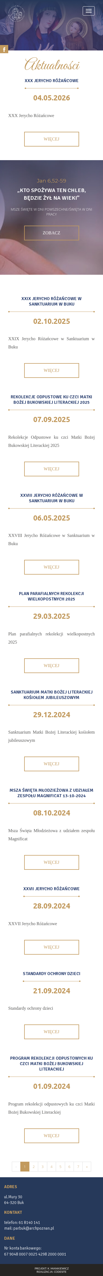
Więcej (51, 139)
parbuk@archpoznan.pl (33, 1228)
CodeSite (60, 1271)
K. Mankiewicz (58, 1268)
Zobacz (51, 233)
